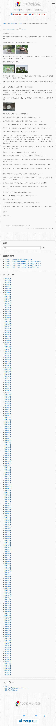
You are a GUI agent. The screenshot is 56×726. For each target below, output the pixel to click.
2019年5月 (8, 428)
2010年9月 (8, 623)
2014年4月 (8, 540)
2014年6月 (8, 536)
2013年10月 (8, 551)
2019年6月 (8, 427)
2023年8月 (8, 330)
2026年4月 (8, 279)
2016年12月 (8, 484)
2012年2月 (8, 590)
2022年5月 (8, 359)
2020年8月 (8, 400)
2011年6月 (8, 605)
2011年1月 (8, 615)
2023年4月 (8, 338)
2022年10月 (8, 350)
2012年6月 (8, 582)
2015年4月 (8, 519)
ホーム (4, 23)
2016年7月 (8, 494)
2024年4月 (8, 315)
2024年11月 (8, 302)
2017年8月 (8, 469)
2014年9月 (8, 530)
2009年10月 (8, 644)
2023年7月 (8, 332)
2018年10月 (8, 442)
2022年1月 (8, 367)
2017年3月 (8, 478)
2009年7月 (8, 649)
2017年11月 (8, 463)
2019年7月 (8, 425)
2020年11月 (8, 394)
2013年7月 (8, 557)
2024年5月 (8, 313)
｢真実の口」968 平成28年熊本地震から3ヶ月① (17, 225)
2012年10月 (8, 574)
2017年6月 (8, 473)
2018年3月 (8, 455)
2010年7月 (8, 626)
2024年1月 (8, 321)
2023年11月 (8, 325)
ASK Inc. (22, 29)
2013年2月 (8, 567)
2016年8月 (8, 492)
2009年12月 (8, 640)
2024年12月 (8, 300)
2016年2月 (8, 500)
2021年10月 (8, 373)
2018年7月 (8, 448)
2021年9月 (8, 375)
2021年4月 (8, 384)
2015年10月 (8, 507)
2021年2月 (8, 388)
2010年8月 (8, 624)
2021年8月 (8, 377)
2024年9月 (8, 305)
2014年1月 (8, 546)
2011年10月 (8, 598)
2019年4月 (8, 430)
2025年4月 (8, 292)
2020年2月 (8, 411)
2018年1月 (8, 459)
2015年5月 (8, 517)
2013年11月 (8, 549)
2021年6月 (8, 380)
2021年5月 (8, 382)
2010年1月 (8, 638)
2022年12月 (8, 346)
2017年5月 (8, 475)
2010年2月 (8, 636)
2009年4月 (8, 653)
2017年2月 (8, 480)
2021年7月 (8, 378)
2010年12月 (8, 617)
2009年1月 (8, 659)
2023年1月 (8, 344)
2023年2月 (8, 342)
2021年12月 (8, 369)
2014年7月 (8, 534)
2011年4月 (8, 609)
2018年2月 (8, 457)
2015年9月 (8, 509)
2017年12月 (8, 461)
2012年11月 (8, 573)
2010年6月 (8, 628)
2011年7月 (8, 603)
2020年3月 (8, 409)
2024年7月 (8, 309)
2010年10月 (8, 621)
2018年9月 (8, 444)
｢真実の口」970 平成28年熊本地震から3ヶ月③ (38, 228)
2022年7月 (8, 355)
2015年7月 (8, 513)
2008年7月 (8, 669)
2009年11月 (8, 642)
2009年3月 (8, 655)
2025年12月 (8, 286)
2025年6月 (8, 288)
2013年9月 (8, 553)
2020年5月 (8, 405)
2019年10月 (8, 419)
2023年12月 (8, 323)
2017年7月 (8, 471)
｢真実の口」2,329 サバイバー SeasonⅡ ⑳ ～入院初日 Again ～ (23, 261)
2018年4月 (8, 453)
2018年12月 (8, 438)
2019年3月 (8, 432)
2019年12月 (8, 415)
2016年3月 (8, 498)
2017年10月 (8, 465)
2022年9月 (8, 352)
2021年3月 (8, 386)
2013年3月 (8, 565)
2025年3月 (8, 294)
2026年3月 (8, 280)
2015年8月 (8, 511)
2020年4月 (8, 407)
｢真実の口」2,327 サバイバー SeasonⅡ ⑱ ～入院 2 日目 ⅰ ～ (23, 265)
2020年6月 (8, 403)
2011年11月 (8, 596)
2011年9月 (8, 599)
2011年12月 (8, 594)
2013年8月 (8, 555)
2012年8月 (8, 578)
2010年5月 (8, 630)
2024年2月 (8, 319)
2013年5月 (8, 561)
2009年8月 (8, 647)
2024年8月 (8, 307)
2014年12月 (8, 526)
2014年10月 (8, 528)
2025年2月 (8, 296)
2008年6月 (8, 671)
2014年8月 (8, 532)
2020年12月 (8, 392)
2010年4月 (8, 632)
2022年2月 (8, 365)
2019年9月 (8, 421)
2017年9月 (8, 467)
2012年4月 (8, 586)
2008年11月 (8, 663)
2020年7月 (8, 402)
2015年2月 (8, 523)
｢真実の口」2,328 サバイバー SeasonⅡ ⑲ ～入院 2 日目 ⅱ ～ (23, 263)
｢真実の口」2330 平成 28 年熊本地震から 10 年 (18, 259)
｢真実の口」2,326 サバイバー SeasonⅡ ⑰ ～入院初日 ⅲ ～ (22, 267)
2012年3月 (8, 588)
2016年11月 (8, 486)
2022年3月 (8, 363)
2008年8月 (8, 667)
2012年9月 (8, 576)
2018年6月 (8, 450)
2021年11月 (8, 371)
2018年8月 (8, 446)
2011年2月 (8, 613)
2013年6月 (8, 559)
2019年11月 (8, 417)
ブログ (8, 23)
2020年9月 (8, 398)
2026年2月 (8, 282)
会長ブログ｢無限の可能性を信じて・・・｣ (17, 688)
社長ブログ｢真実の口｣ (16, 23)
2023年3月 (8, 340)
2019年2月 (8, 434)
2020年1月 (8, 413)
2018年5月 (8, 451)
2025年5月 (8, 290)
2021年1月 (8, 390)
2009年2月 (8, 657)
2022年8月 (8, 353)
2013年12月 (8, 548)
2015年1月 (8, 525)
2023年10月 (8, 327)
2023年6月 (8, 334)
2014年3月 (8, 542)
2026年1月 (8, 284)
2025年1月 (8, 298)
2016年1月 (8, 501)
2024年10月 (8, 304)
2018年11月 (8, 440)
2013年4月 (8, 563)
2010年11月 (8, 619)
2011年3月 (8, 611)
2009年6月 (8, 651)
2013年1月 (8, 569)
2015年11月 (8, 505)
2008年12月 (8, 661)
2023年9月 (8, 329)
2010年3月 (8, 634)
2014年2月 (8, 544)
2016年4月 (8, 496)
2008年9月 (8, 665)
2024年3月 (8, 317)
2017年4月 (8, 476)
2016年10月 (8, 488)
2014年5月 (8, 538)
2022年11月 (8, 348)
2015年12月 (8, 503)
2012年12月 (8, 571)
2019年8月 (8, 423)
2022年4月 (8, 361)
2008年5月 (8, 672)
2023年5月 (8, 336)
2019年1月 (8, 436)
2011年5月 (8, 607)
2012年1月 (8, 592)
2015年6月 (8, 515)
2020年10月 (8, 396)
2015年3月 (8, 521)
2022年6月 (8, 357)
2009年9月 (8, 646)
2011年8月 (8, 601)
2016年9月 (8, 490)
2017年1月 (8, 482)
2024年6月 (8, 311)
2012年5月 (8, 584)
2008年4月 (8, 674)
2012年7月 (8, 580)
